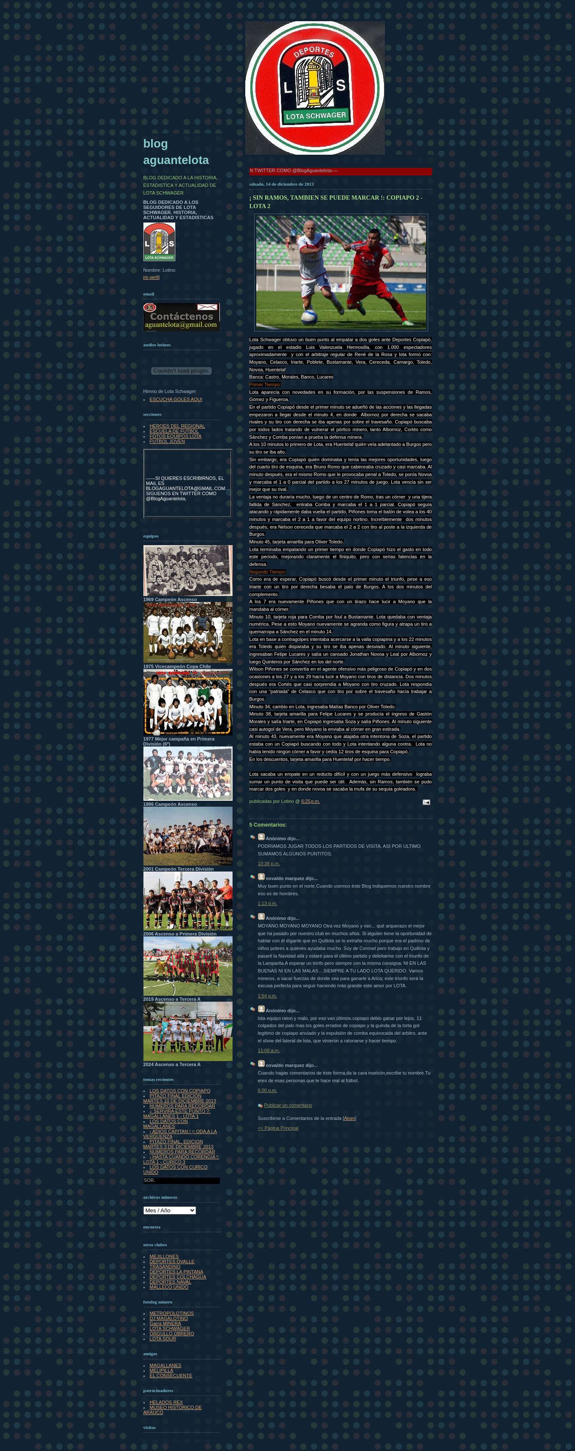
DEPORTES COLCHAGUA (178, 1276)
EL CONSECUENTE (171, 1375)
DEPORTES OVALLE (172, 1261)
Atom (349, 1118)
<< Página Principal (278, 1128)
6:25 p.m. (310, 801)
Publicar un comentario (288, 1105)
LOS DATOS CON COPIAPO (180, 1090)
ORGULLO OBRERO (172, 1333)
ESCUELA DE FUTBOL (174, 431)
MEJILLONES (164, 1256)
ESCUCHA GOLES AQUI (176, 399)
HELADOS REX (166, 1402)
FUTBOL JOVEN (167, 441)
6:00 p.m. (268, 1090)
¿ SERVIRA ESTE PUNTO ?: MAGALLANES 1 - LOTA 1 (176, 1113)
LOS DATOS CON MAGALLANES (165, 1124)
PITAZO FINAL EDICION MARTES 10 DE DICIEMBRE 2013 (179, 1098)
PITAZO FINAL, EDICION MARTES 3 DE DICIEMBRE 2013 (178, 1144)
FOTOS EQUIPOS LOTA (176, 436)
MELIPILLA (162, 1370)
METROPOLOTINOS (172, 1313)
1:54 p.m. (268, 995)
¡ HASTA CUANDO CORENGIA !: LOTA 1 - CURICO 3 (181, 1159)
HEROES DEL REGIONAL (177, 426)
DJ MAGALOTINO (169, 1318)
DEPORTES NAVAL (170, 1281)
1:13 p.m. (268, 903)
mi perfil (151, 277)
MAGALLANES (166, 1365)
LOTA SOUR (163, 1338)
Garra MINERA (165, 1323)
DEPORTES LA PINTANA (177, 1271)
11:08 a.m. (269, 1050)
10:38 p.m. (269, 863)
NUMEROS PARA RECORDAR (182, 1105)
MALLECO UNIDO (169, 1286)
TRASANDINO (165, 1266)
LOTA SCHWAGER (170, 1328)
